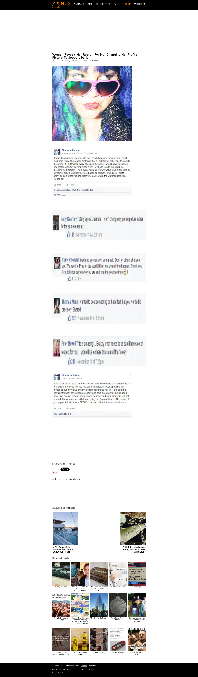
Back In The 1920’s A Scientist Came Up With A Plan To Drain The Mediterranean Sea (80, 621)
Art (90, 4)
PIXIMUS (61, 3)
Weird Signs (137, 587)
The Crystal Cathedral (99, 618)
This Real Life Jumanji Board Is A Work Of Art (99, 588)
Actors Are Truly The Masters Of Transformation (80, 588)
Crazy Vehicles (61, 587)
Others (126, 4)
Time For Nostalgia (118, 652)
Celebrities (102, 4)
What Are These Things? (118, 619)
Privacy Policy (88, 669)
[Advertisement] (99, 31)
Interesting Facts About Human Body (61, 653)
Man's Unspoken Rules (136, 653)
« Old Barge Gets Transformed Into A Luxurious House (63, 549)
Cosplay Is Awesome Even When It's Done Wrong (137, 619)
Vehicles (139, 4)
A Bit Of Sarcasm (118, 587)
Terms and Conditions (71, 669)
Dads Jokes (99, 652)
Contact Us (56, 669)
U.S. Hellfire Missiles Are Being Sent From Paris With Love (133, 549)
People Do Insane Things (61, 619)
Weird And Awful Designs (80, 653)
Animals (79, 4)
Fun (116, 4)
